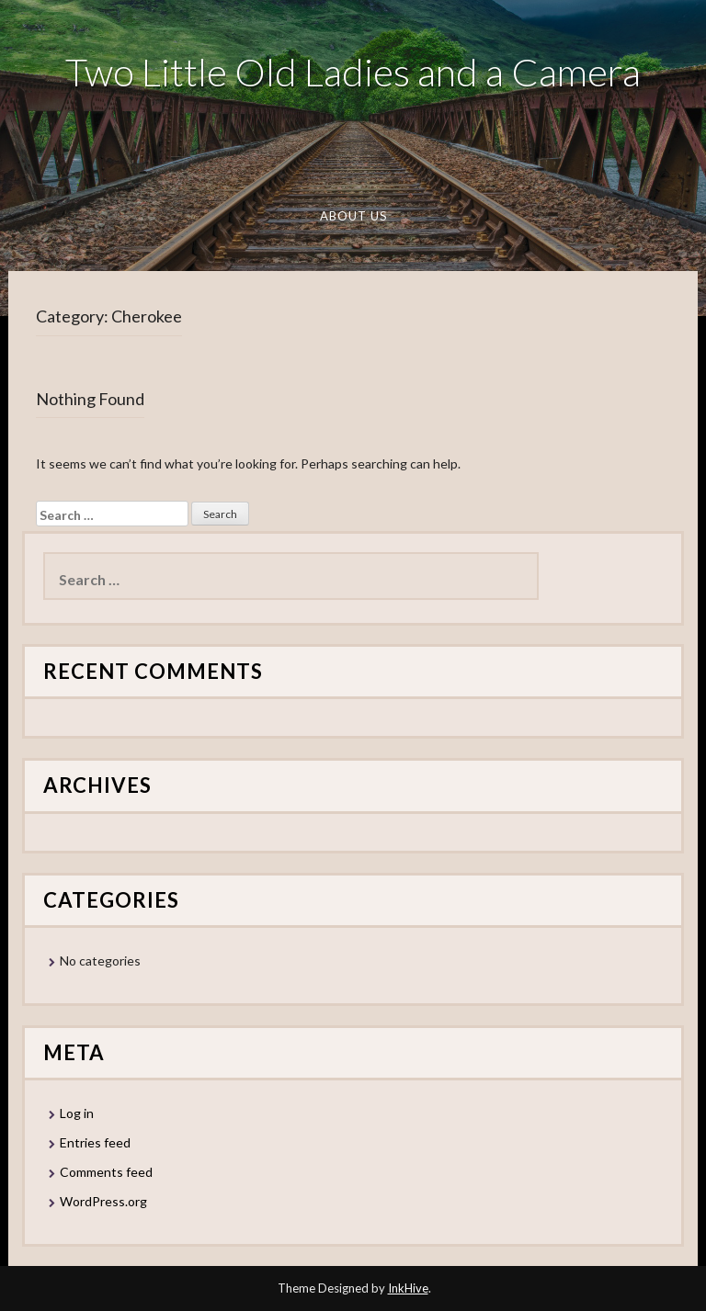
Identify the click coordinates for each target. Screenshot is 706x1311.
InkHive (408, 1288)
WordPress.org (103, 1201)
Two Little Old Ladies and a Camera (353, 72)
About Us (353, 216)
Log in (77, 1113)
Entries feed (95, 1142)
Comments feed (106, 1172)
